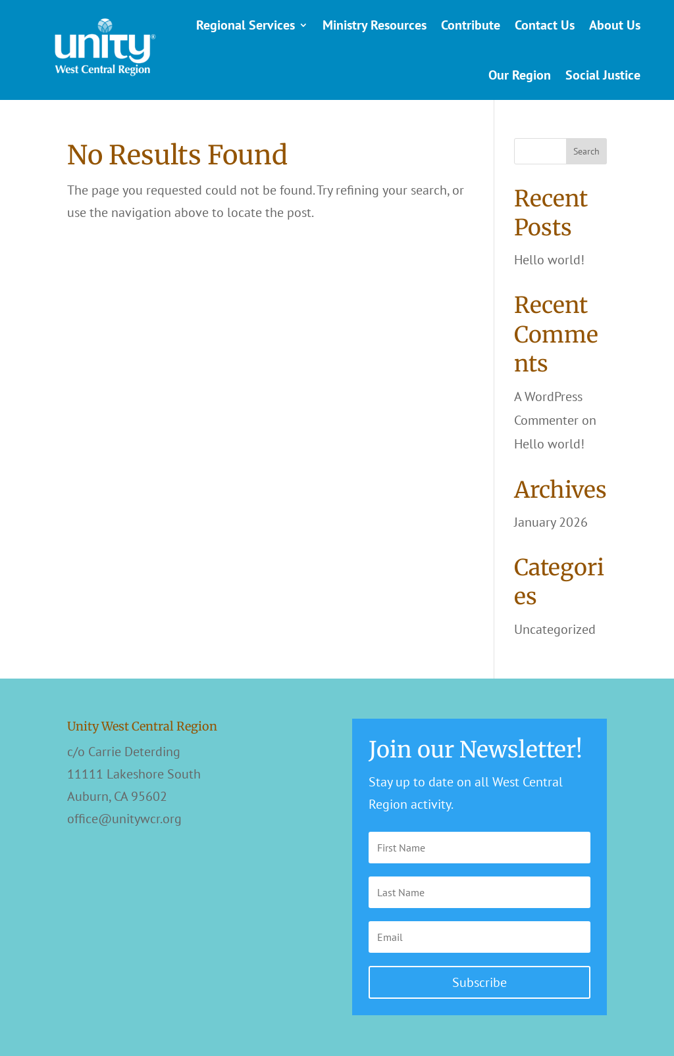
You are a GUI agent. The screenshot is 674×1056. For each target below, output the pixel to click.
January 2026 (551, 522)
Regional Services (245, 25)
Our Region (519, 75)
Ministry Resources (375, 25)
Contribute (470, 25)
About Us (614, 25)
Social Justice (602, 75)
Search (586, 151)
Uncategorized (555, 629)
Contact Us (545, 25)
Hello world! (549, 259)
